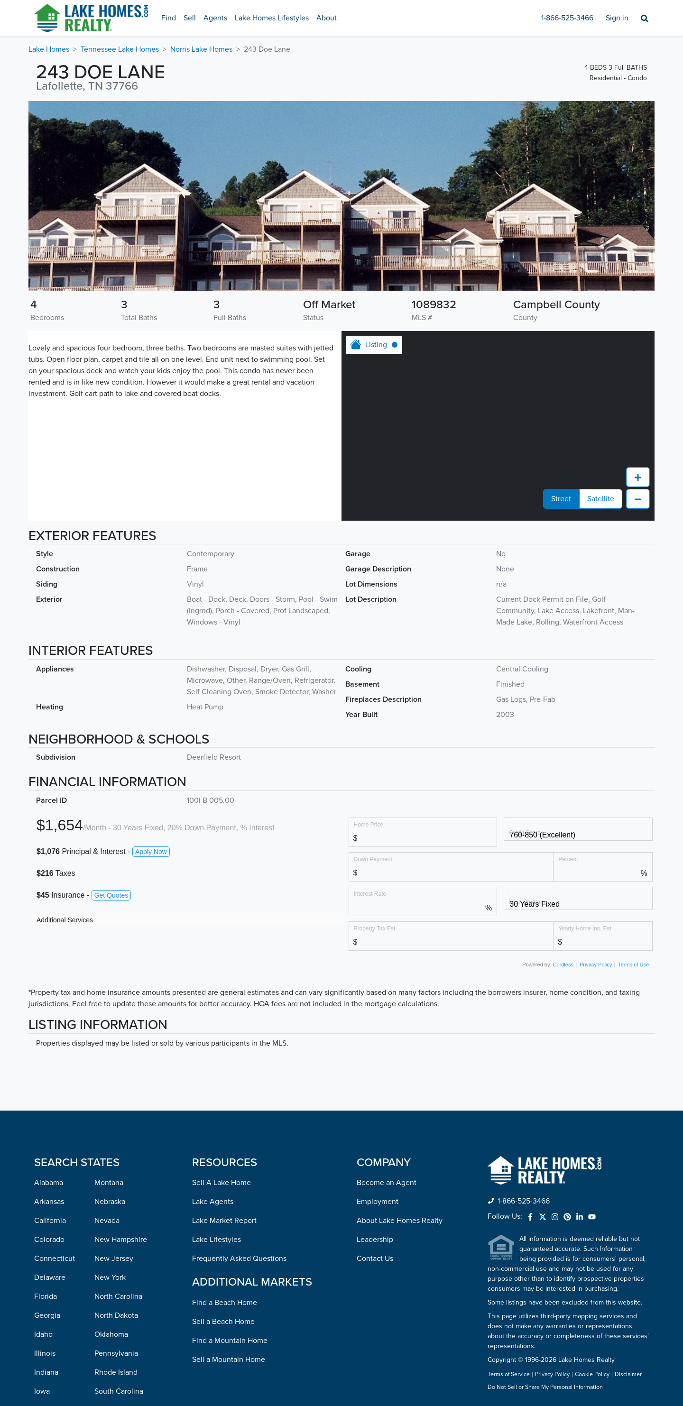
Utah (102, 1279)
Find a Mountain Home (230, 1171)
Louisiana (49, 1260)
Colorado (49, 1070)
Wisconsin (111, 1373)
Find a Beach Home (224, 1133)
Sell (190, 18)
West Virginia (116, 1355)
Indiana (46, 1203)
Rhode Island (116, 1203)
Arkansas (49, 1032)
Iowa (42, 1222)
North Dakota (116, 1146)
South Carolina (118, 1222)
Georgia (47, 1146)
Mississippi (52, 1355)
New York (110, 1108)
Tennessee (112, 1241)
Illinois (44, 1184)
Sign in (617, 18)
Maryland (49, 1279)
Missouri (48, 1373)
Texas (103, 1260)
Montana (108, 1013)
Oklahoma (111, 1165)
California (50, 1051)
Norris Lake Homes (201, 49)
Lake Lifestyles (216, 1070)
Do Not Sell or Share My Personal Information (545, 1218)
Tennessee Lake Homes (120, 49)
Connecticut (54, 1089)
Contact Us (375, 1089)
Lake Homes (48, 49)
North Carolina (118, 1127)
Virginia (107, 1317)
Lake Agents (212, 1032)
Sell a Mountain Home (228, 1190)
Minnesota (51, 1336)
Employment (377, 1032)
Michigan (49, 1317)
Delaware (49, 1108)
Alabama (48, 1013)
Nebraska (109, 1032)
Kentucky (49, 1241)
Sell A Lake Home (221, 1013)
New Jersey (113, 1089)
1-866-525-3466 (567, 18)
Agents (215, 18)
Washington (113, 1336)
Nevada (107, 1051)
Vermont (108, 1298)
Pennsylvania (116, 1184)
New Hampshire (120, 1070)
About (326, 18)
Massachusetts (58, 1298)
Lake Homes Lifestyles (272, 18)
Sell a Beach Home (223, 1152)
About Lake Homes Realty (400, 1051)
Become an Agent (386, 1013)
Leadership (375, 1070)
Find (168, 18)
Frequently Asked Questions (239, 1089)
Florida (45, 1127)
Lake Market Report (224, 1051)
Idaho (43, 1165)
